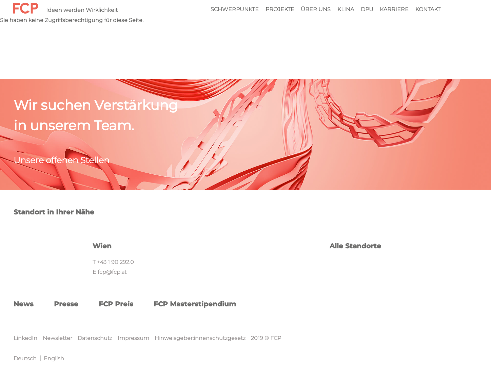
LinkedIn (25, 338)
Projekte (280, 9)
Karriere (394, 9)
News (24, 304)
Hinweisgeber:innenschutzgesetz (200, 338)
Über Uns (316, 9)
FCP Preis (116, 304)
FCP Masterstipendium (195, 304)
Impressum (133, 338)
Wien (102, 246)
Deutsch (25, 358)
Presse (66, 304)
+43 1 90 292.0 (115, 262)
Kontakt (427, 9)
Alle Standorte (355, 246)
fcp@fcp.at (112, 272)
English (54, 358)
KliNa (345, 9)
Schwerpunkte (235, 9)
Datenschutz (95, 338)
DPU (367, 9)
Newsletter (57, 338)
